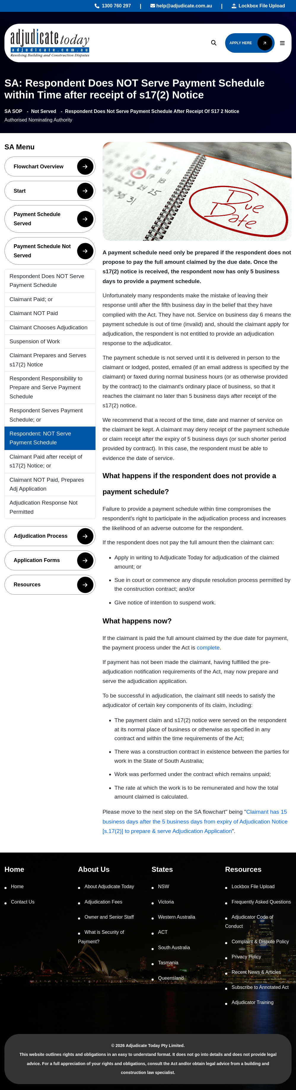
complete (208, 647)
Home (17, 886)
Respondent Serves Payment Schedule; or (46, 414)
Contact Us (22, 901)
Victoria (166, 901)
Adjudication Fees (103, 901)
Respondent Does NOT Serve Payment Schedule (46, 280)
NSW (163, 886)
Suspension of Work (34, 341)
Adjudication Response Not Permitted (43, 507)
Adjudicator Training (252, 1002)
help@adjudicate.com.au (181, 5)
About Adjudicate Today (109, 886)
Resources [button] (53, 585)
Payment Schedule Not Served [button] (53, 251)
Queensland (171, 978)
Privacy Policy (246, 956)
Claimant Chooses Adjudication (48, 327)
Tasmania (168, 962)
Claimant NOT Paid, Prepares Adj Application (46, 484)
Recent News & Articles (256, 972)
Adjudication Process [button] (53, 536)
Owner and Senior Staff (109, 917)
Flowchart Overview (53, 166)
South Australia (174, 947)
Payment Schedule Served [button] (53, 219)
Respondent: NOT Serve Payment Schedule (40, 438)
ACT (163, 932)
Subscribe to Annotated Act (260, 987)
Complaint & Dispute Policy (260, 941)
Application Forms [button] (53, 560)
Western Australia (176, 917)
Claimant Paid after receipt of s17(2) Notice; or (45, 461)
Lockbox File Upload (258, 5)
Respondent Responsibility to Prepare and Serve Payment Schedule (45, 387)
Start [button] (53, 191)
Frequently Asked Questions (261, 901)
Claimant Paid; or (31, 299)
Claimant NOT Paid (33, 313)
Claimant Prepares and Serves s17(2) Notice (47, 359)
